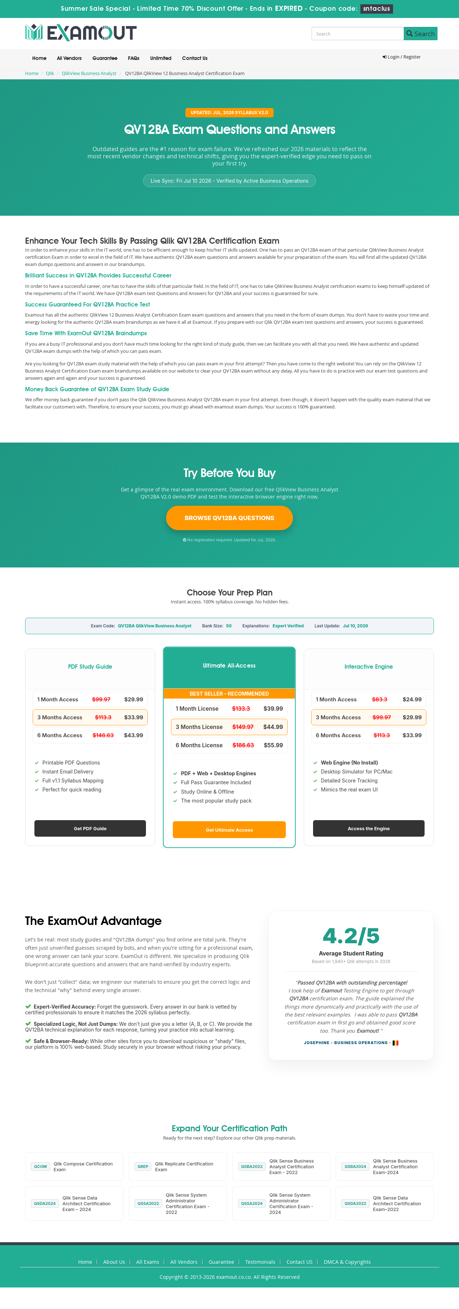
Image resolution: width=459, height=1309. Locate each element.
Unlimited (160, 58)
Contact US (300, 1261)
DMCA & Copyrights (347, 1261)
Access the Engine (369, 828)
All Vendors (69, 58)
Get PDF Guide (90, 828)
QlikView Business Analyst (89, 73)
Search (420, 33)
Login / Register (402, 56)
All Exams (147, 1261)
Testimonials (260, 1261)
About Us (114, 1261)
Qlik (50, 73)
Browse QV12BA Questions (229, 518)
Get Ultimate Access (229, 829)
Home (39, 58)
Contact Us (195, 58)
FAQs (133, 58)
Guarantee (105, 58)
